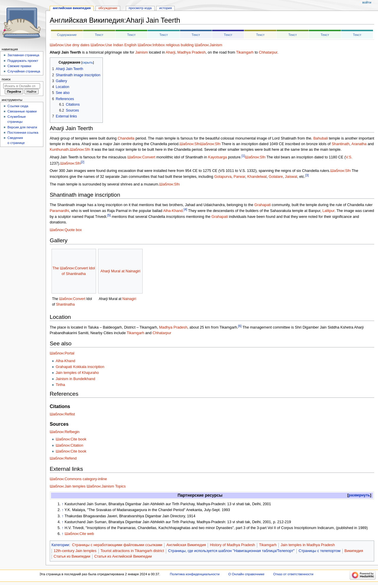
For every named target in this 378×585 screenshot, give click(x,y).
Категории (60, 545)
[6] (240, 326)
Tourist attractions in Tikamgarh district (132, 551)
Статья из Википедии (72, 556)
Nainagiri (129, 299)
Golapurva (223, 177)
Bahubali (320, 138)
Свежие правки (19, 66)
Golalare (276, 177)
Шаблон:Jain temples (68, 486)
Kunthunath (59, 150)
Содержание (67, 35)
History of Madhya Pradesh (232, 545)
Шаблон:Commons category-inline (78, 479)
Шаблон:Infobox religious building (166, 45)
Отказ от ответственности (293, 574)
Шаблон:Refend (63, 458)
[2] (82, 162)
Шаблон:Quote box (66, 230)
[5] (109, 215)
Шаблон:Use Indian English (113, 45)
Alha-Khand (173, 211)
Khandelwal (257, 177)
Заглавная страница (23, 55)
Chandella (126, 138)
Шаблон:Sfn (189, 144)
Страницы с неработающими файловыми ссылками (117, 545)
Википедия (353, 551)
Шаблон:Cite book (71, 439)
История (165, 8)
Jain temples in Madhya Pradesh (307, 545)
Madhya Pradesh (191, 52)
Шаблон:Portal (62, 353)
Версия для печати (22, 127)
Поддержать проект (22, 60)
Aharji (170, 52)
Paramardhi (59, 211)
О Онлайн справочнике (246, 574)
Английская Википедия (186, 545)
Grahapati (262, 205)
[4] (185, 209)
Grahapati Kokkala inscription (80, 367)
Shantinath (341, 144)
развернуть (359, 495)
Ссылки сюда (17, 106)
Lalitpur (328, 211)
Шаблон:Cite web (79, 534)
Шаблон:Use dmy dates (70, 45)
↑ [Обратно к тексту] (62, 504)
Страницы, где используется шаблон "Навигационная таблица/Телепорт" (231, 551)
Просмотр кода (140, 8)
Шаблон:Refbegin (65, 432)
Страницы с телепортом (320, 551)
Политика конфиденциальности (195, 574)
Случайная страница (23, 71)
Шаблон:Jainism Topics (106, 486)
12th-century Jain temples (75, 551)
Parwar (239, 177)
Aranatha (359, 144)
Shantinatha (65, 304)
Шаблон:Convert (141, 157)
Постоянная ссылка (22, 132)
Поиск (6, 79)
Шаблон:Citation (69, 445)
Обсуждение (107, 8)
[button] (359, 495)
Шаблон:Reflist (62, 414)
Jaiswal (291, 177)
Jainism (141, 52)
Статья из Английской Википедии (123, 556)
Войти (366, 2)
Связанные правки (22, 111)
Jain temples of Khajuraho (77, 373)
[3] (307, 175)
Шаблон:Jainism (208, 45)
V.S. (349, 157)
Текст (99, 35)
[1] (243, 156)
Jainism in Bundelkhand (75, 379)
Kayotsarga (217, 157)
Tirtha (60, 385)
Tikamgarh (244, 52)
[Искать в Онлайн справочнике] (21, 86)
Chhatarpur (268, 52)
